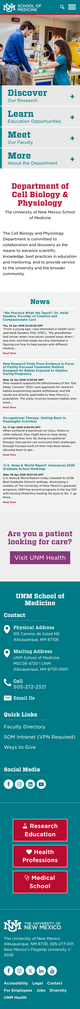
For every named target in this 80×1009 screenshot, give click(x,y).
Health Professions (40, 856)
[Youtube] (41, 784)
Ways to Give (20, 747)
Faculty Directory (24, 727)
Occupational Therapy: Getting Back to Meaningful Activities (34, 419)
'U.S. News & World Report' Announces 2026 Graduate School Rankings (39, 467)
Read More (9, 353)
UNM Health (15, 997)
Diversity (58, 990)
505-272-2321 (29, 687)
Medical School (40, 882)
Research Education (40, 830)
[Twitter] (30, 970)
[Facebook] (8, 784)
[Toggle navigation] (72, 7)
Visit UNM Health (40, 557)
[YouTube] (52, 970)
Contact (54, 983)
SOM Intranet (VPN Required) (39, 737)
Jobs (40, 990)
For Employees (18, 990)
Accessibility (16, 983)
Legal (37, 983)
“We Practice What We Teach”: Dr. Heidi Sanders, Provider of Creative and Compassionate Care (35, 316)
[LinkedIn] (30, 784)
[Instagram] (19, 784)
